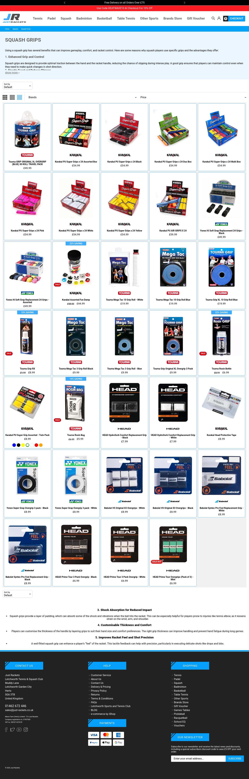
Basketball (104, 18)
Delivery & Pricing (101, 686)
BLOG (94, 710)
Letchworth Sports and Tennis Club (111, 706)
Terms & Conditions (102, 698)
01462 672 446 (15, 706)
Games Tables (182, 710)
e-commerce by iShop (103, 713)
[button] (64, 3)
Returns (95, 694)
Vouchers (179, 725)
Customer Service (101, 675)
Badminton (84, 18)
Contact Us (97, 682)
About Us (96, 679)
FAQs (94, 702)
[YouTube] (19, 730)
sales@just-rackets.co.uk (19, 710)
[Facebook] (7, 730)
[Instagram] (26, 730)
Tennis (37, 18)
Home (7, 29)
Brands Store (172, 18)
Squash (66, 18)
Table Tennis (126, 18)
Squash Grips (25, 29)
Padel (51, 18)
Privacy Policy (99, 690)
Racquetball (180, 717)
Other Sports (149, 18)
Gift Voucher (196, 18)
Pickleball (179, 713)
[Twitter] (12, 730)
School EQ (179, 721)
